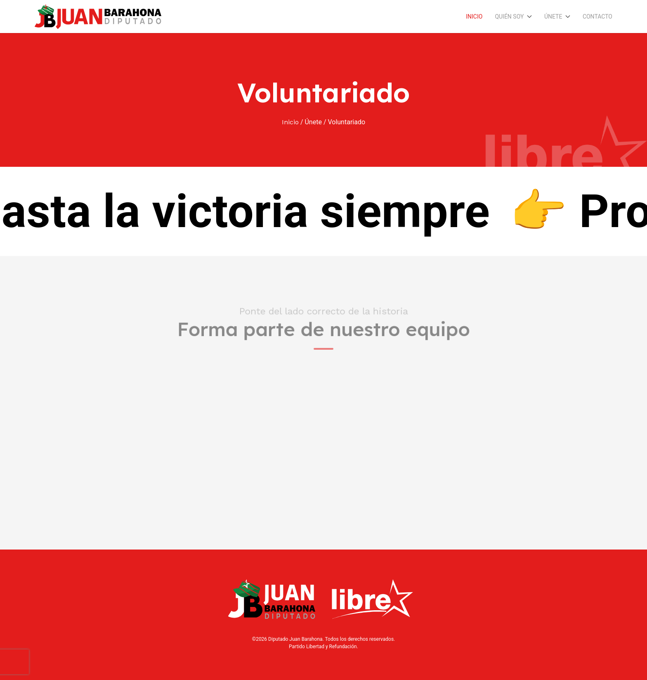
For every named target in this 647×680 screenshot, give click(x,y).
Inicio (474, 16)
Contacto (597, 16)
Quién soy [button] (513, 16)
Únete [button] (557, 16)
